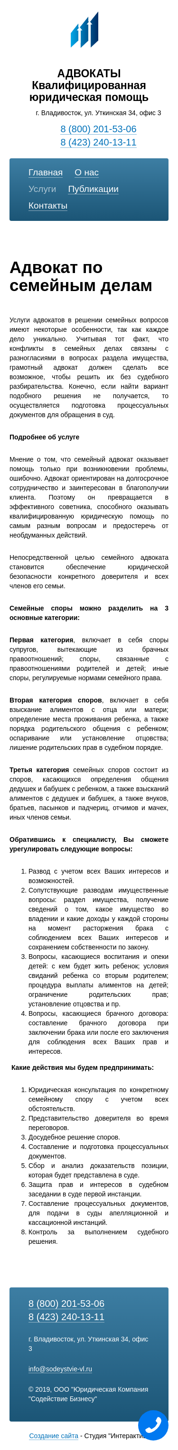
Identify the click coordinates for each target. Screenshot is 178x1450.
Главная (45, 172)
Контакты (47, 205)
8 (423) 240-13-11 (98, 142)
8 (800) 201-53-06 (98, 129)
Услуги (42, 189)
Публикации (93, 189)
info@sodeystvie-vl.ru (60, 1369)
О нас (87, 172)
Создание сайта (53, 1436)
